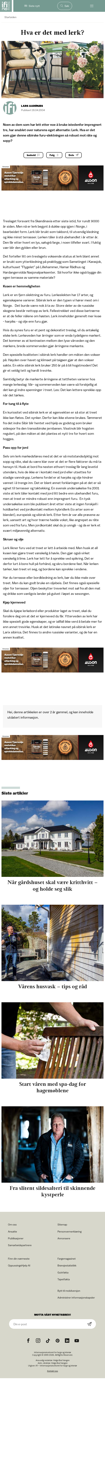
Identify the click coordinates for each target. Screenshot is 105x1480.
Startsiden (10, 17)
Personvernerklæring (69, 1231)
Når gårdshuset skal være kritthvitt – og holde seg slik (52, 885)
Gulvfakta (62, 1272)
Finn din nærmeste (19, 1258)
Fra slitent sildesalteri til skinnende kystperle (52, 1191)
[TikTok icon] (47, 1341)
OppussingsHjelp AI (19, 1265)
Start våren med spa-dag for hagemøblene (52, 1087)
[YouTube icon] (76, 1341)
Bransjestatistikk (66, 1265)
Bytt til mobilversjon (68, 1290)
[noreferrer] (67, 1341)
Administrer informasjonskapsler (76, 1297)
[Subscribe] (89, 1324)
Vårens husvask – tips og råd (52, 986)
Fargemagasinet (66, 1258)
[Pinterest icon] (57, 1341)
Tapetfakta (63, 1279)
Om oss (12, 1224)
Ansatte (12, 1231)
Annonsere (63, 1238)
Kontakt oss (52, 1371)
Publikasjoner (15, 1238)
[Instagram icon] (38, 1341)
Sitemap (62, 1224)
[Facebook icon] (28, 1341)
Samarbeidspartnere (20, 1245)
